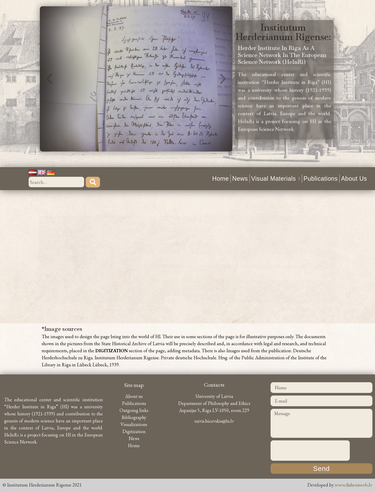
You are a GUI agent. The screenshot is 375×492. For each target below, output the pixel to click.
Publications (321, 178)
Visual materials (275, 178)
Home (220, 178)
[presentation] (310, 450)
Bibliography (134, 417)
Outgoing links (134, 410)
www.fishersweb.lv (353, 485)
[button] (49, 65)
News (240, 178)
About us (354, 178)
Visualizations (134, 424)
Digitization (134, 431)
